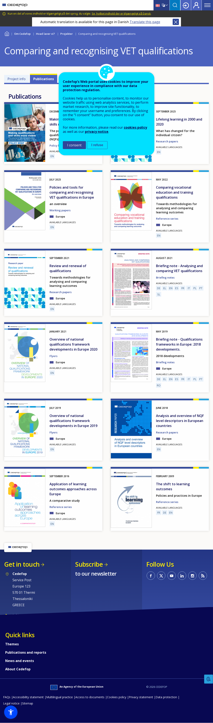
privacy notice (96, 131)
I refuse (97, 145)
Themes (12, 644)
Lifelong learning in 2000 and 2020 (179, 122)
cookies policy (135, 127)
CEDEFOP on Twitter (161, 575)
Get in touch (22, 564)
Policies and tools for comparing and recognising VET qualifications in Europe (72, 192)
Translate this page (145, 22)
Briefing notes (165, 277)
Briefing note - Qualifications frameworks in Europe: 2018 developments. (179, 344)
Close (176, 22)
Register (196, 5)
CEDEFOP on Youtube (171, 575)
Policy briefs (58, 145)
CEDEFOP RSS (203, 575)
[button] (10, 712)
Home (6, 33)
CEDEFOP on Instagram (192, 575)
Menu (207, 5)
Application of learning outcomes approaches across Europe (73, 489)
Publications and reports (25, 652)
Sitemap (27, 703)
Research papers (167, 141)
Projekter (66, 34)
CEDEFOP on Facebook (151, 575)
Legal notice (11, 703)
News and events (19, 660)
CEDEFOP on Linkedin (182, 575)
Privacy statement (141, 697)
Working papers (60, 210)
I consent (74, 145)
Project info (16, 79)
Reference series (167, 218)
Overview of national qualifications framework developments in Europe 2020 (73, 344)
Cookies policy (116, 697)
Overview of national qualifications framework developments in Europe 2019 (73, 420)
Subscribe (89, 564)
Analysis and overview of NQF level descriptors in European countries (180, 420)
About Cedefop (18, 669)
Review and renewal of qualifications (68, 268)
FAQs (6, 697)
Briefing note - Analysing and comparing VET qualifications (179, 268)
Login (186, 5)
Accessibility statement (28, 697)
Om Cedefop (22, 34)
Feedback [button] (208, 679)
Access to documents (89, 697)
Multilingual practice (59, 697)
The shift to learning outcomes (173, 486)
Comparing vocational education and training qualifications (174, 192)
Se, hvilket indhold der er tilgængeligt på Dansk (121, 13)
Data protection (166, 697)
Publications (43, 79)
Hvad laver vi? (45, 34)
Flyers (53, 356)
